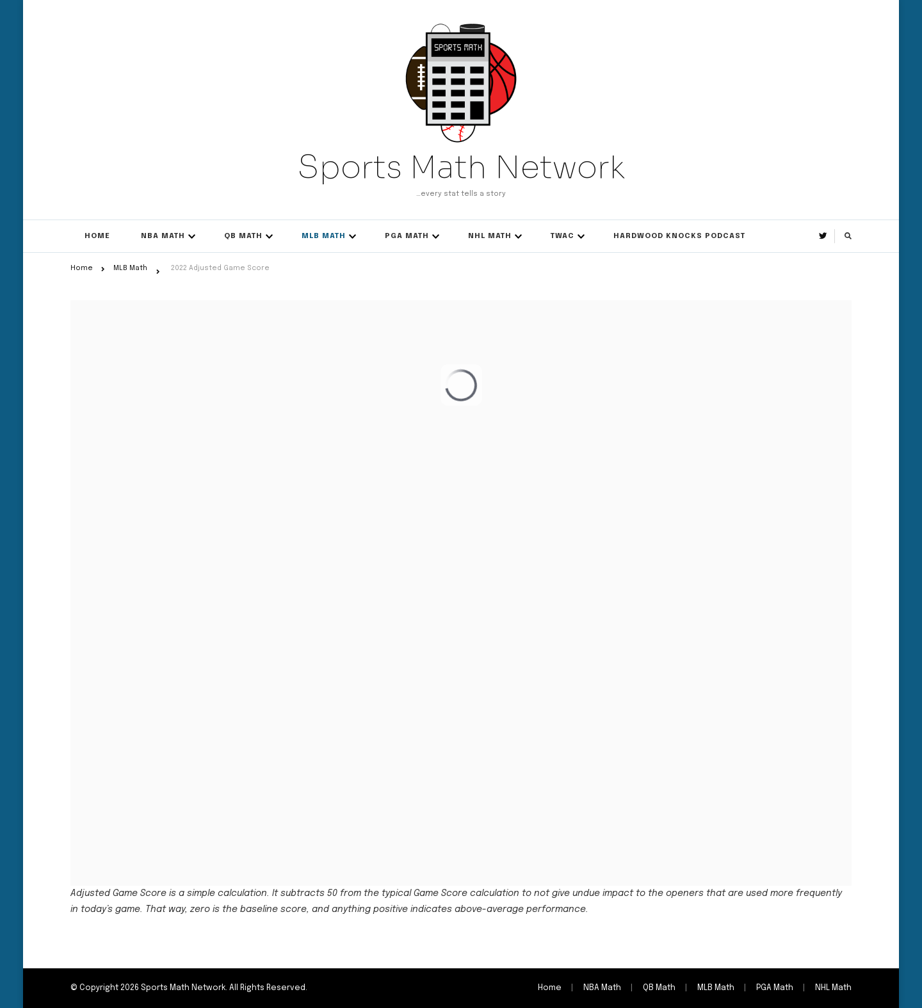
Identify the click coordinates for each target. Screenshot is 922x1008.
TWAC (562, 236)
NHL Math (490, 236)
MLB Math (324, 236)
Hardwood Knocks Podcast (679, 236)
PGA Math (407, 236)
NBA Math (163, 236)
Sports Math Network (461, 167)
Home (97, 236)
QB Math (243, 236)
